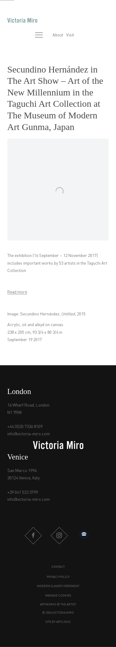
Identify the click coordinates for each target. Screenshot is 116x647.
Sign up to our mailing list (84, 534)
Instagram (59, 536)
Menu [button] (39, 35)
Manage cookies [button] (58, 595)
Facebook (33, 536)
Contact (58, 566)
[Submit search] (26, 35)
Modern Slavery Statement (58, 586)
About (58, 35)
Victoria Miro (22, 20)
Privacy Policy (58, 576)
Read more (17, 292)
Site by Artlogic (58, 621)
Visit (70, 35)
